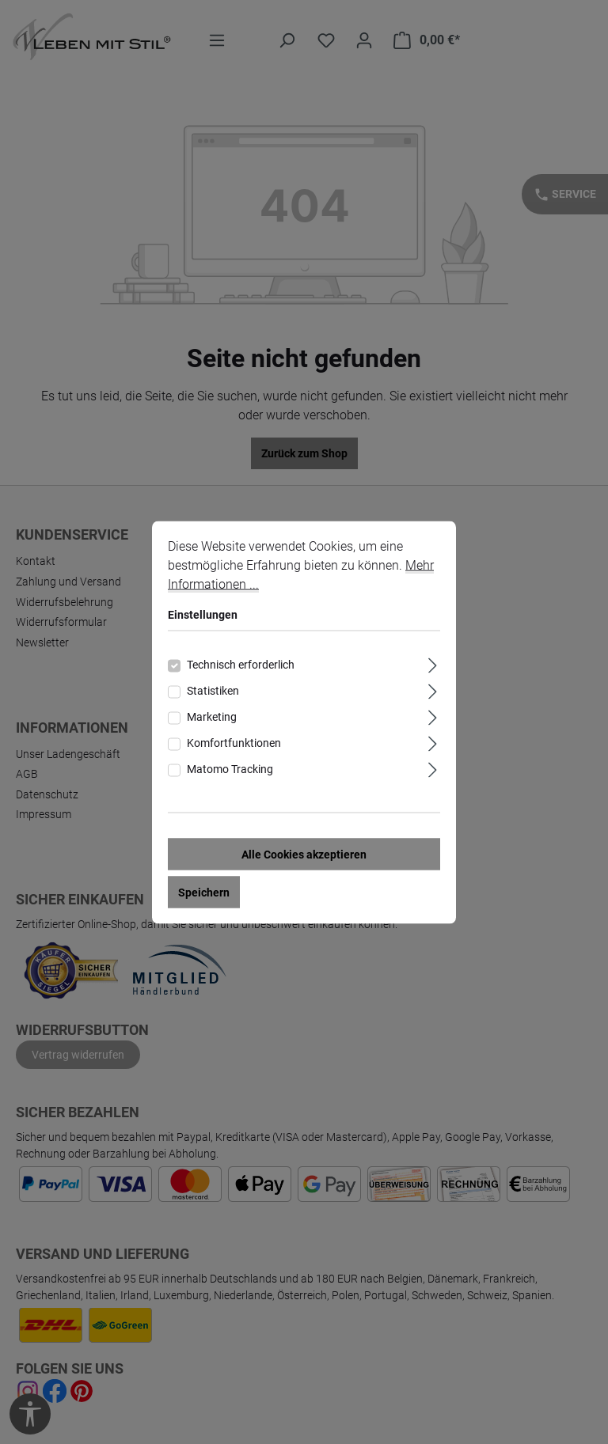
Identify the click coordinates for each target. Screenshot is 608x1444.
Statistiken (213, 690)
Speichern (204, 891)
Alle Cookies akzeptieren (304, 853)
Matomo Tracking (230, 768)
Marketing (212, 716)
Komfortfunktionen (234, 742)
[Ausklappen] (432, 663)
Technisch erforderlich (240, 664)
